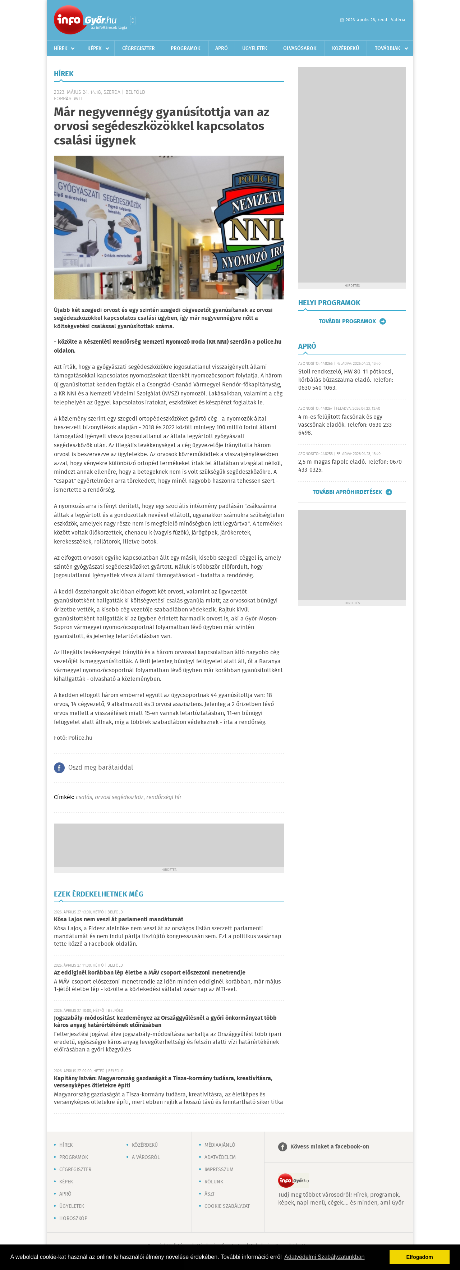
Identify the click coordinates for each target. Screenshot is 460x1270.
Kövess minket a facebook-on (329, 1146)
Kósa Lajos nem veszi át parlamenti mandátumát (118, 919)
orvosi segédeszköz (119, 797)
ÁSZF (209, 1194)
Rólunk (213, 1182)
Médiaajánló (219, 1145)
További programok (347, 321)
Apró (221, 48)
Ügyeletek (254, 48)
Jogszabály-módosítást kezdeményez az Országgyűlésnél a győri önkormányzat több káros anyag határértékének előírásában (165, 1022)
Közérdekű (345, 48)
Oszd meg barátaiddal (100, 768)
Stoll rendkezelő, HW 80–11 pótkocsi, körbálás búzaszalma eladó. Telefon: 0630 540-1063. (345, 380)
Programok (186, 48)
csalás (84, 797)
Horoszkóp (73, 1219)
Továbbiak (387, 48)
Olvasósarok (300, 48)
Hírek (61, 48)
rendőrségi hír (163, 797)
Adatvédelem (220, 1157)
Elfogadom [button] (419, 1257)
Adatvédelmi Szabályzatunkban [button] (324, 1257)
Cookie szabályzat (227, 1206)
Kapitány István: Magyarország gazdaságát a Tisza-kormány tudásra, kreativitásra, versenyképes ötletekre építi (163, 1082)
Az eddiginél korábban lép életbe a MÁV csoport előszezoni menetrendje (149, 972)
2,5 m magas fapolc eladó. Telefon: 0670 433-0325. (350, 466)
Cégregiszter (138, 48)
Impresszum (219, 1170)
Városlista (132, 20)
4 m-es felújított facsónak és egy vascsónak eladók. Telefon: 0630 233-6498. (346, 425)
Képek (94, 48)
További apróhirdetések (347, 492)
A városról (146, 1157)
